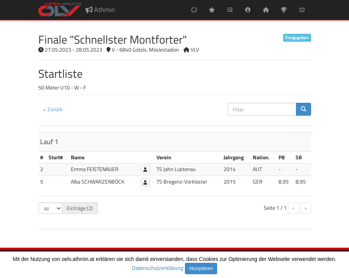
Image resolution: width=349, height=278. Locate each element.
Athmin (100, 10)
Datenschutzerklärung (157, 268)
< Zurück (53, 109)
